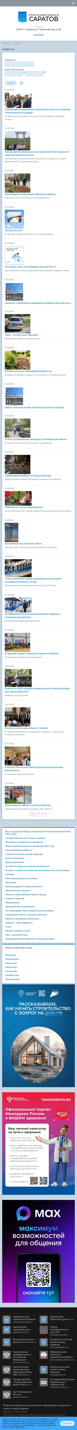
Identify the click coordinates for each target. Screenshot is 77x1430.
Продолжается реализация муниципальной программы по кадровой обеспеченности (37, 153)
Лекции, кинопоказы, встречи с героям (26, 728)
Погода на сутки (13, 230)
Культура (9, 874)
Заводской (10, 963)
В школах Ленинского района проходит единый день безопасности (34, 769)
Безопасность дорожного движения (24, 842)
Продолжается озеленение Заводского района (30, 194)
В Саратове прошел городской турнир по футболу (32, 653)
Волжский (10, 955)
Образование (12, 902)
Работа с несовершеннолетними (22, 919)
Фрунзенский (12, 979)
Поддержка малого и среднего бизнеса (26, 914)
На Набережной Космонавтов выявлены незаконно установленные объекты (32, 615)
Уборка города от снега (17, 931)
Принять (67, 1423)
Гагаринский (12, 959)
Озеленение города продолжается (24, 507)
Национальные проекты (17, 890)
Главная (5, 43)
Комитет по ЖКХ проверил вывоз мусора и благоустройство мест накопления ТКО (37, 690)
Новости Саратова (14, 898)
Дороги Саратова (14, 858)
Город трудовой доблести (18, 850)
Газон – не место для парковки (21, 335)
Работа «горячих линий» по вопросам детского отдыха (34, 407)
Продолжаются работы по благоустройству (28, 475)
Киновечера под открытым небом (23, 543)
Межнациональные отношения (21, 878)
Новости (18, 43)
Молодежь (10, 882)
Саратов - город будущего (19, 922)
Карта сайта (20, 1412)
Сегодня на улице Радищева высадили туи (28, 371)
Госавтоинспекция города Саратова (24, 854)
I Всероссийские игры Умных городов (25, 838)
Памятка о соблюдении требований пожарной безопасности (38, 303)
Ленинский (11, 971)
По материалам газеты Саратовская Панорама (29, 910)
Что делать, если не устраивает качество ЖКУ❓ (30, 267)
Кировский (11, 967)
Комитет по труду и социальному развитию (27, 866)
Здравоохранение (14, 862)
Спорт (8, 927)
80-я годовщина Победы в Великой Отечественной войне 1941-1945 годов (38, 832)
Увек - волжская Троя (16, 935)
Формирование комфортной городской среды (29, 939)
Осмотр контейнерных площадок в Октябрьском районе (35, 439)
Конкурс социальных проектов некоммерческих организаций (37, 870)
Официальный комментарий (19, 906)
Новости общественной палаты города (25, 894)
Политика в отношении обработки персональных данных (34, 1415)
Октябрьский (12, 975)
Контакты (8, 1412)
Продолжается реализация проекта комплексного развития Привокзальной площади (37, 111)
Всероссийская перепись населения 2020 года (29, 846)
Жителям (38, 35)
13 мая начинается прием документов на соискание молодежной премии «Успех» (33, 580)
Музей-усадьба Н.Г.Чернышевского (23, 886)
